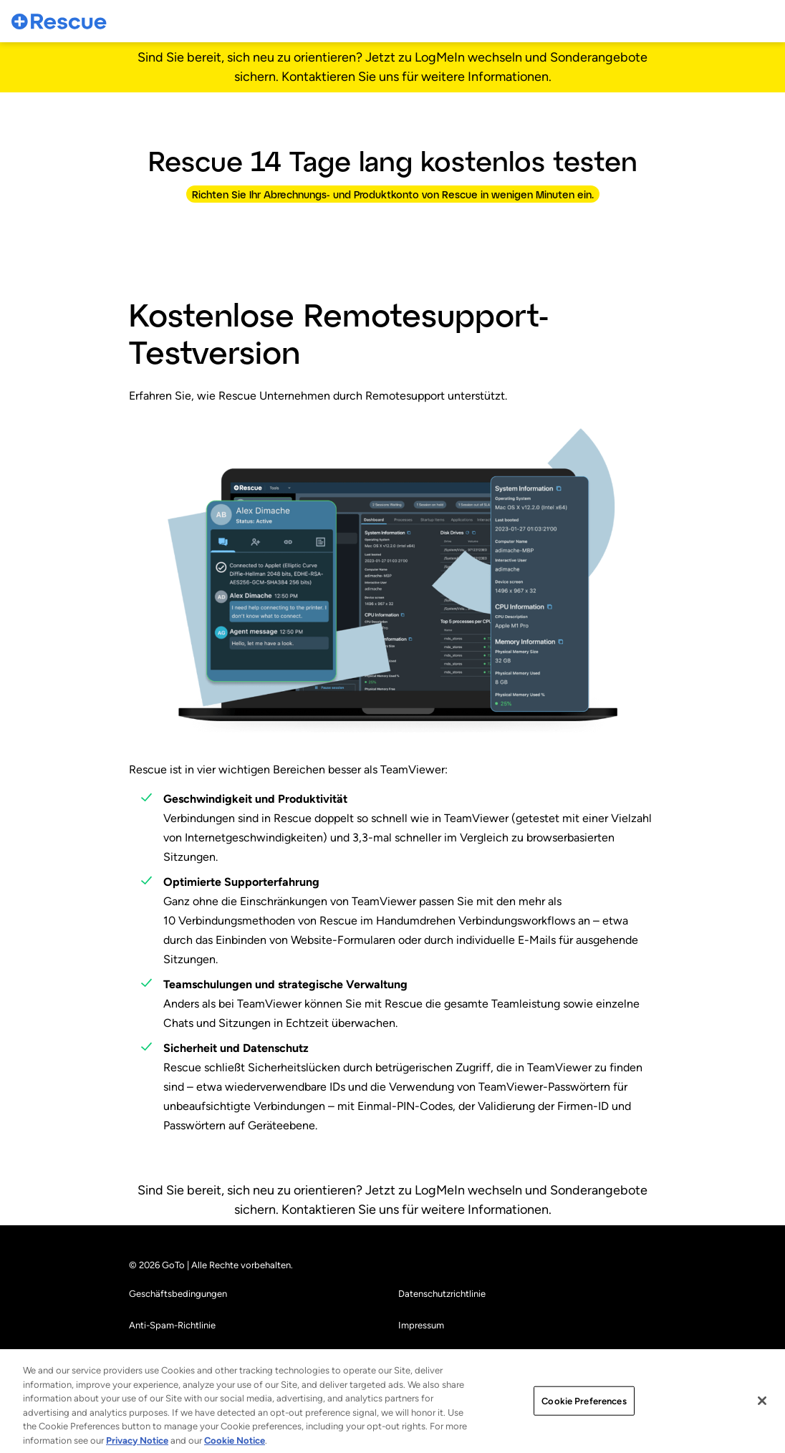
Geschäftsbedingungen (178, 1293)
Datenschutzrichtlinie (442, 1293)
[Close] (762, 1435)
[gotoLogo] (59, 21)
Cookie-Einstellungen (442, 1356)
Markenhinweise (162, 1356)
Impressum (421, 1325)
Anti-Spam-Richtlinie (172, 1325)
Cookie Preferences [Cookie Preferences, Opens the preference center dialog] (583, 1435)
